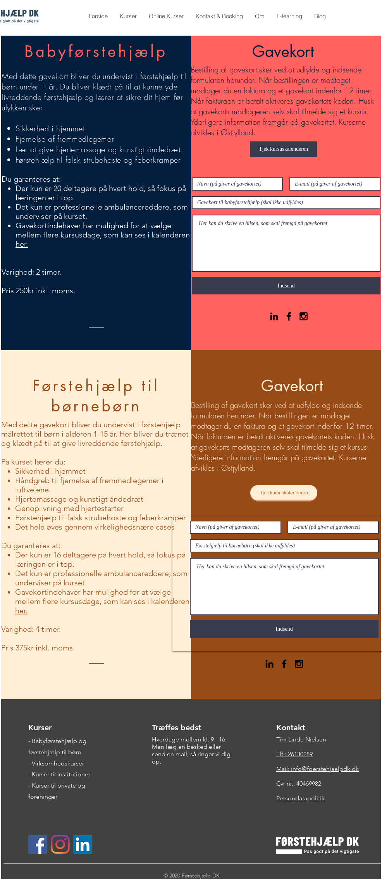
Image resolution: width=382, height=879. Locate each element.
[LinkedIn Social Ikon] (82, 844)
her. (21, 244)
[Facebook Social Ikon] (37, 844)
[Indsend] (286, 285)
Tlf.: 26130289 (294, 754)
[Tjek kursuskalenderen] (283, 149)
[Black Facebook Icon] (288, 316)
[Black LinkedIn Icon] (274, 316)
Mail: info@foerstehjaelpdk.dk (317, 768)
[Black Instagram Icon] (303, 316)
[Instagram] (60, 844)
